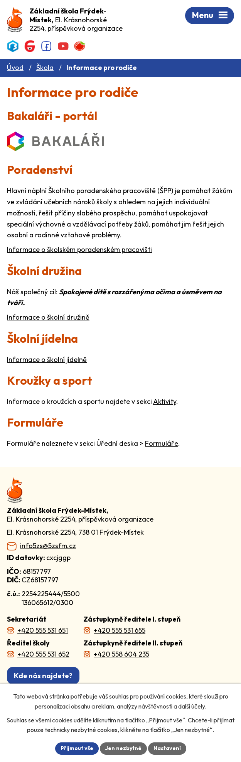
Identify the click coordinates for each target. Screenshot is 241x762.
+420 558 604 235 (121, 654)
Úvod (15, 67)
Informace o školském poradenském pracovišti (79, 249)
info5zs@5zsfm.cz (48, 546)
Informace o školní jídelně (47, 359)
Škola (45, 67)
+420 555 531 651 (42, 630)
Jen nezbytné (123, 748)
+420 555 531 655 (119, 630)
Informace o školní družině (48, 317)
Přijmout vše (77, 748)
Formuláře (161, 443)
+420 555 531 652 (43, 654)
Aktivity (164, 401)
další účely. (192, 706)
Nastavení (167, 748)
